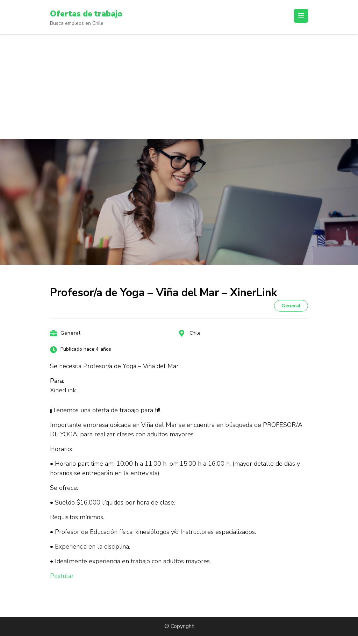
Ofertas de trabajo (94, 13)
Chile (195, 333)
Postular (62, 576)
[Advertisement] (179, 86)
